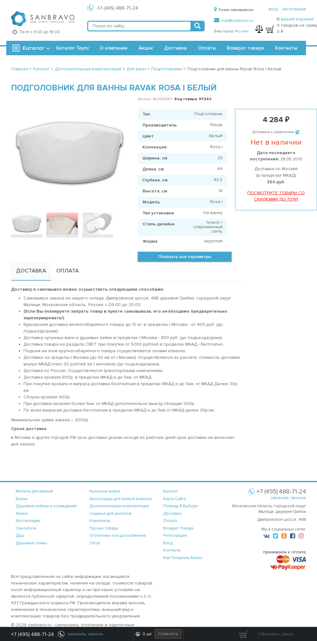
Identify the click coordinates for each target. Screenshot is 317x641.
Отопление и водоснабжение (117, 535)
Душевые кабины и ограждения (46, 506)
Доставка (175, 48)
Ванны (22, 498)
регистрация (294, 9)
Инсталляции (28, 520)
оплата (170, 520)
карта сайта (174, 498)
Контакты (286, 48)
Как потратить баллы (182, 557)
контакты (172, 550)
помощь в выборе (180, 506)
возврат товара (178, 528)
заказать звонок (288, 497)
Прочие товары (103, 528)
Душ (20, 535)
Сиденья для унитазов (110, 513)
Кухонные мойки (104, 491)
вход (273, 9)
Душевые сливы (31, 543)
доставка (172, 513)
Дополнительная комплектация (119, 506)
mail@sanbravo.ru (233, 20)
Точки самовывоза (233, 10)
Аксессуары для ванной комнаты (120, 498)
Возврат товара (245, 48)
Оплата (207, 48)
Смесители (26, 528)
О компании (113, 48)
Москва (242, 31)
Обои (94, 543)
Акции (146, 48)
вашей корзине (297, 19)
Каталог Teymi (72, 48)
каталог (170, 491)
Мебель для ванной (34, 491)
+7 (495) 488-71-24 (117, 8)
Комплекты (99, 520)
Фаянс (22, 513)
